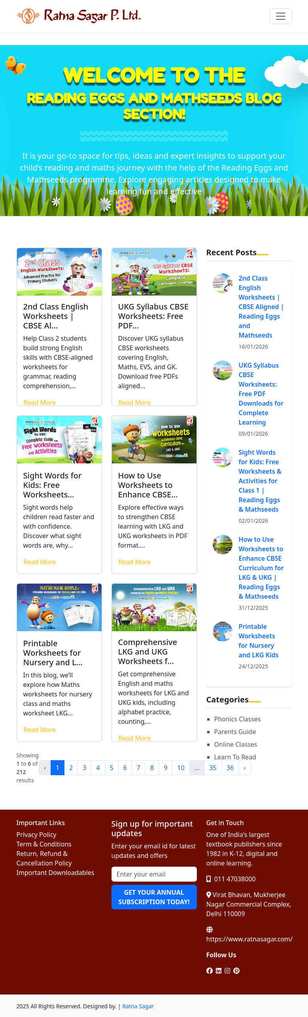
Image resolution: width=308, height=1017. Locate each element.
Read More (40, 402)
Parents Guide (235, 731)
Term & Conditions (44, 844)
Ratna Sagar (138, 1006)
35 (212, 767)
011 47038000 (231, 879)
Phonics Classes (237, 719)
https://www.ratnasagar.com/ (249, 934)
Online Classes (235, 744)
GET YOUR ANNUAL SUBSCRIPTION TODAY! (153, 897)
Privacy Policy (37, 834)
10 (180, 767)
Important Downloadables (55, 872)
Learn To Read (235, 757)
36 (230, 767)
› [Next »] (245, 767)
